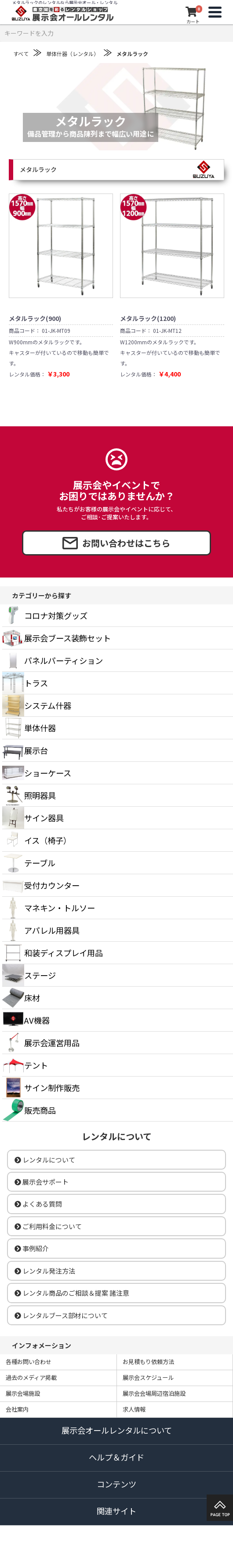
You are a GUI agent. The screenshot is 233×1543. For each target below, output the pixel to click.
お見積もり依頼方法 (148, 1361)
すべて (21, 53)
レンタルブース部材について (61, 1315)
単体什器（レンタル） (72, 53)
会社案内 (17, 1409)
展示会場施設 (23, 1393)
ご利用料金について (48, 1226)
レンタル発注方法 (45, 1270)
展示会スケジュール (148, 1377)
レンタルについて (45, 1159)
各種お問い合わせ (28, 1361)
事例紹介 (32, 1248)
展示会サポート (42, 1181)
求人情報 (134, 1409)
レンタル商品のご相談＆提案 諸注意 (72, 1292)
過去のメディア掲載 (31, 1377)
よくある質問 (38, 1203)
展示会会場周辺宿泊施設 (154, 1393)
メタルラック (132, 53)
